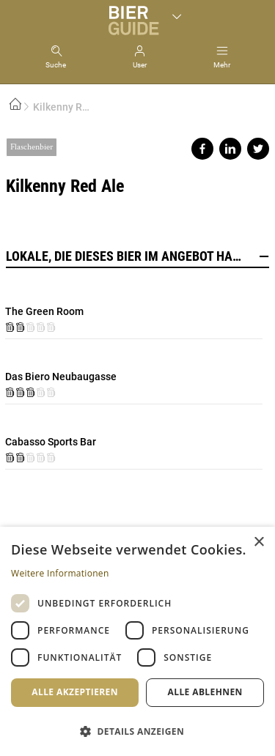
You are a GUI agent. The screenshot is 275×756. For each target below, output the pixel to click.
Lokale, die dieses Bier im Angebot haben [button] (137, 256)
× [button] (258, 542)
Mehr (221, 65)
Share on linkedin (230, 149)
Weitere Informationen (60, 573)
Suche (55, 65)
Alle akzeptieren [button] (75, 692)
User (140, 65)
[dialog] (137, 641)
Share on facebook (202, 149)
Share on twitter (258, 149)
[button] (137, 730)
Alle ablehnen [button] (205, 692)
